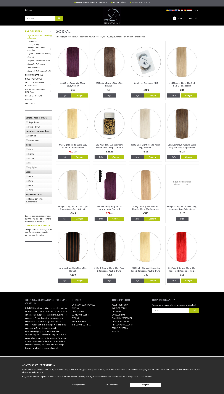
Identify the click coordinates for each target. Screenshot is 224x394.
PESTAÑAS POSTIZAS (33, 95)
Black (30, 149)
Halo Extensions (33, 67)
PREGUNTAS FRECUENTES (122, 324)
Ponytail (39, 57)
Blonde (31, 158)
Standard (33, 41)
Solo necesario (112, 384)
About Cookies (79, 321)
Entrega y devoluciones (83, 304)
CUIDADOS (116, 311)
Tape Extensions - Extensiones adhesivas (39, 36)
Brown (31, 153)
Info (64, 95)
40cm (30, 176)
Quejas (75, 308)
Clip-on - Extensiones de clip (39, 53)
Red (30, 162)
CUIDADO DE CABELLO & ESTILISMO (38, 90)
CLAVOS (38, 99)
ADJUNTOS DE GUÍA (120, 304)
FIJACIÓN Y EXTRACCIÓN (122, 318)
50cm (30, 180)
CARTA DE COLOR (119, 308)
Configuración (78, 384)
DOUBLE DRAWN (119, 314)
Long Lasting (34, 44)
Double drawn (34, 126)
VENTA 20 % (30, 103)
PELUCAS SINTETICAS (38, 75)
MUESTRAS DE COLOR (34, 78)
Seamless (32, 135)
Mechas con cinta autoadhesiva (34, 200)
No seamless (33, 140)
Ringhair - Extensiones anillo (38, 60)
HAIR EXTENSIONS (38, 31)
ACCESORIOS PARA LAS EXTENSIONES (38, 84)
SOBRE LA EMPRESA (120, 328)
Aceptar (145, 384)
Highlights (32, 167)
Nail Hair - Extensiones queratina (39, 48)
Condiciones (78, 311)
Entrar (28, 10)
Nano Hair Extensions (36, 64)
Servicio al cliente (81, 314)
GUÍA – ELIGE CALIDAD (121, 321)
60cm (30, 185)
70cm (30, 189)
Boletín (115, 331)
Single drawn (33, 122)
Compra (79, 95)
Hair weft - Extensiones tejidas (39, 71)
